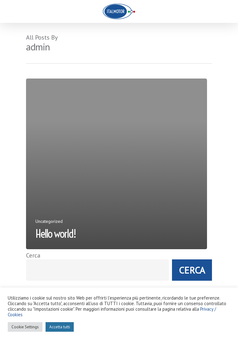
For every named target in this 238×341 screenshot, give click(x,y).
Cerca (33, 255)
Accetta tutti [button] (59, 327)
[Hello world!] (116, 164)
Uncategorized (49, 221)
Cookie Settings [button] (25, 327)
